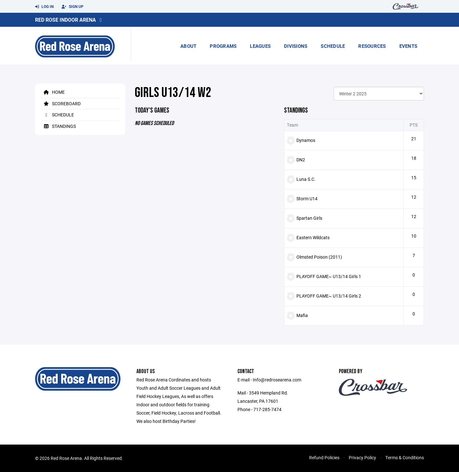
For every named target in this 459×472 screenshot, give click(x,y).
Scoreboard (61, 103)
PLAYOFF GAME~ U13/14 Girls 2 (328, 296)
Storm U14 (306, 198)
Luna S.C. (306, 179)
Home (53, 92)
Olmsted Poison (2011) (319, 257)
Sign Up (73, 7)
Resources (372, 46)
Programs (223, 46)
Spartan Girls (309, 218)
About (188, 46)
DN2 (300, 160)
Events (408, 46)
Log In (44, 7)
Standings (58, 126)
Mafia (302, 315)
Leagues (260, 46)
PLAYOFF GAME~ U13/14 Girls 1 (328, 276)
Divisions (295, 46)
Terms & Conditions (404, 457)
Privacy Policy (362, 457)
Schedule (333, 46)
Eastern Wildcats (313, 237)
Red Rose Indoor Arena (65, 19)
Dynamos (305, 140)
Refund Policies (324, 457)
